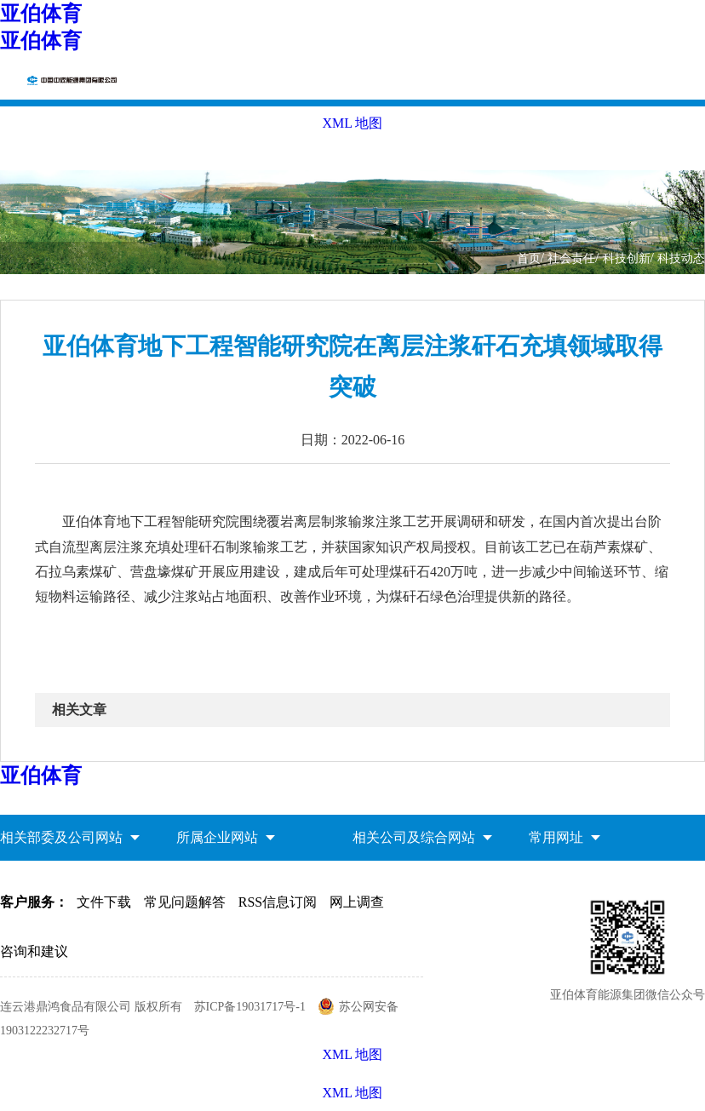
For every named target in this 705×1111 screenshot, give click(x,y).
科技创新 (627, 258)
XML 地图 (353, 1092)
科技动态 (681, 258)
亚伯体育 (41, 14)
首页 (529, 258)
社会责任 (571, 258)
